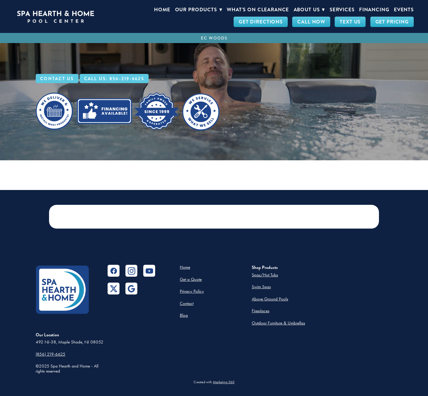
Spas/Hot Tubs (265, 275)
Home (162, 9)
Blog (184, 315)
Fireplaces (260, 310)
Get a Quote (191, 279)
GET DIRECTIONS (261, 22)
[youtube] (149, 271)
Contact (186, 303)
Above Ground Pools (270, 299)
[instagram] (131, 271)
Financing (374, 9)
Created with (214, 382)
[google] (131, 288)
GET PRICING (392, 22)
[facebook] (113, 271)
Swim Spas (261, 286)
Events (404, 9)
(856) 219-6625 (50, 354)
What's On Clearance (258, 9)
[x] (113, 288)
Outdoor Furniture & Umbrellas (278, 323)
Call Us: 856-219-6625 (114, 78)
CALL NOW (311, 22)
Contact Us (57, 78)
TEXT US (350, 22)
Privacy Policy (192, 291)
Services (342, 9)
